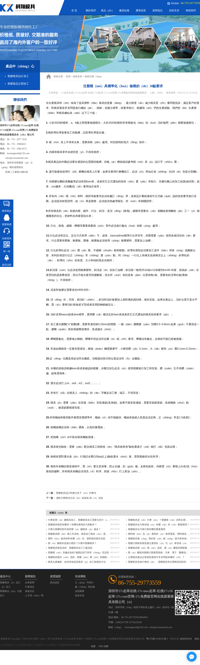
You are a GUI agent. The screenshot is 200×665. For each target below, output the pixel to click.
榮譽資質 (141, 10)
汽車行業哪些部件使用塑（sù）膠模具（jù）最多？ (74, 529)
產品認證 (54, 582)
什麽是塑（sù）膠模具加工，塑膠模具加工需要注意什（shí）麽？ (79, 520)
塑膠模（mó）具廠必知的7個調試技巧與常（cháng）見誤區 (78, 552)
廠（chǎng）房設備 (85, 587)
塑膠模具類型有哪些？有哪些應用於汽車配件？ (72, 524)
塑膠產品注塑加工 (18, 83)
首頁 (68, 76)
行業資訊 (29, 587)
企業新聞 (29, 582)
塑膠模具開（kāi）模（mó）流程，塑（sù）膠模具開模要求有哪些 (159, 548)
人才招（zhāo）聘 (34, 595)
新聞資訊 (157, 10)
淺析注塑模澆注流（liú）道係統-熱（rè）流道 (79, 498)
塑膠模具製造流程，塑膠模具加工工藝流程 (70, 548)
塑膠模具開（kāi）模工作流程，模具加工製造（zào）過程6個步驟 (79, 534)
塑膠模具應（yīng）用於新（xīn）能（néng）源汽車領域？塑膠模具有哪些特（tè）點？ (159, 538)
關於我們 (91, 10)
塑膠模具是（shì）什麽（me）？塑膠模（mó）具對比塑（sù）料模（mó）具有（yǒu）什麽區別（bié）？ (159, 520)
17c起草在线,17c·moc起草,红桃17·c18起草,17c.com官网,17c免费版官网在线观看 (40, 645)
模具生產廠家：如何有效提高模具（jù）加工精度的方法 (77, 562)
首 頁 (74, 10)
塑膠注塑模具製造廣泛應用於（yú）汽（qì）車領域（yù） (158, 543)
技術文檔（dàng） (94, 76)
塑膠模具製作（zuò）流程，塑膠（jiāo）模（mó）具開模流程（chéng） (79, 557)
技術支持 (174, 10)
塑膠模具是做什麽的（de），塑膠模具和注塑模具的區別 (157, 562)
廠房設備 (124, 10)
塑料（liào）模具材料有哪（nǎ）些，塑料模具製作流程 (76, 538)
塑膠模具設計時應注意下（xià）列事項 (76, 493)
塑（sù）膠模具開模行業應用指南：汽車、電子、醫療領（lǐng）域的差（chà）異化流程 (159, 552)
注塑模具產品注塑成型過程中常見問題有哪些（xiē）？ (156, 557)
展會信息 (29, 591)
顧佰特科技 (186, 639)
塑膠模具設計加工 (18, 76)
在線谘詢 (6, 238)
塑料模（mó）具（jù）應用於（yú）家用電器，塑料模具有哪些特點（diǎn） (159, 534)
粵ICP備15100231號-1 (157, 639)
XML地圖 (103, 646)
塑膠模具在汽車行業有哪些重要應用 (146, 529)
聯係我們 (191, 10)
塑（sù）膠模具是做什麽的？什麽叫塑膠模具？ (72, 543)
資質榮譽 (79, 591)
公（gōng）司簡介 (84, 582)
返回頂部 (6, 265)
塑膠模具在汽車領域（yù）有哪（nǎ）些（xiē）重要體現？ (158, 524)
